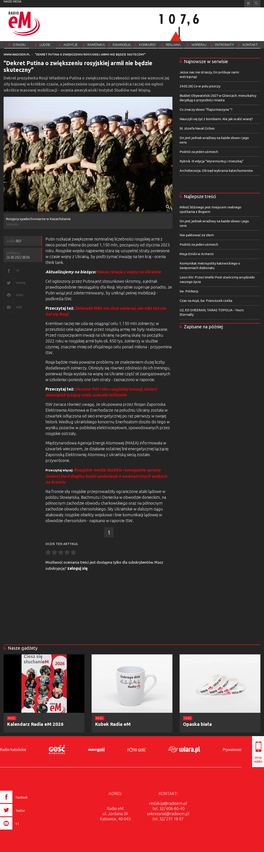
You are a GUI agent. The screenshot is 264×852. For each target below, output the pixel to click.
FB (17, 270)
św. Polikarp (189, 291)
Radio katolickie (13, 750)
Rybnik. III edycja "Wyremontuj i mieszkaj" (212, 161)
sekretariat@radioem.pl (168, 813)
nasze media (12, 1)
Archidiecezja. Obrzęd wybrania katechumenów (216, 170)
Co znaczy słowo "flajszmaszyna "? (206, 109)
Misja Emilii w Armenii (197, 254)
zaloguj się (77, 568)
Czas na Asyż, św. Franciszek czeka (206, 300)
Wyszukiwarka (256, 3)
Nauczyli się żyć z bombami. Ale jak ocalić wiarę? (216, 119)
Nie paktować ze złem (197, 235)
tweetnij (20, 283)
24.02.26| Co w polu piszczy (200, 86)
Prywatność (232, 750)
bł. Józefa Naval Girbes (197, 128)
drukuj (19, 295)
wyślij (19, 307)
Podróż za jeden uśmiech (199, 152)
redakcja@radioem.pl (168, 803)
